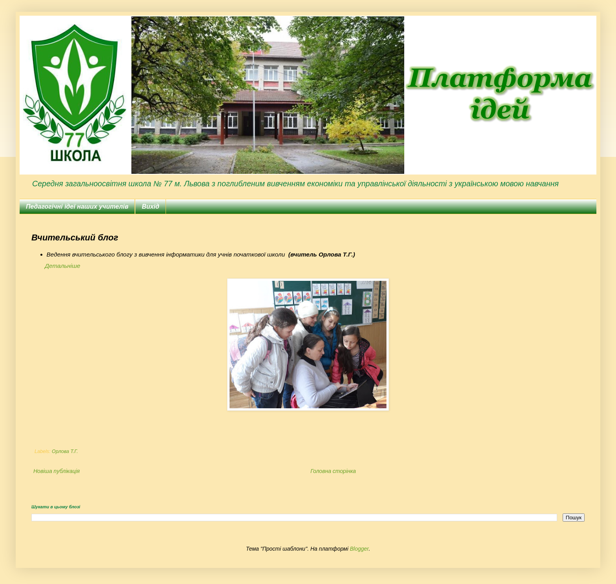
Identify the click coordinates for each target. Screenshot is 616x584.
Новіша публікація (56, 471)
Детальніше (62, 265)
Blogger (359, 549)
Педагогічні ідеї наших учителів (77, 206)
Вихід (150, 206)
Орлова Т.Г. (65, 451)
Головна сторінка (333, 471)
